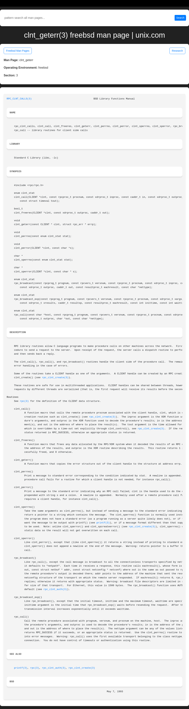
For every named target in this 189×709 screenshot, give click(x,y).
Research (177, 50)
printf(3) (103, 522)
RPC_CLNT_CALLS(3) (19, 98)
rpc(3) (24, 401)
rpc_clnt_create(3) (55, 377)
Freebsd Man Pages (17, 50)
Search (180, 17)
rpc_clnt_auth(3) (55, 589)
